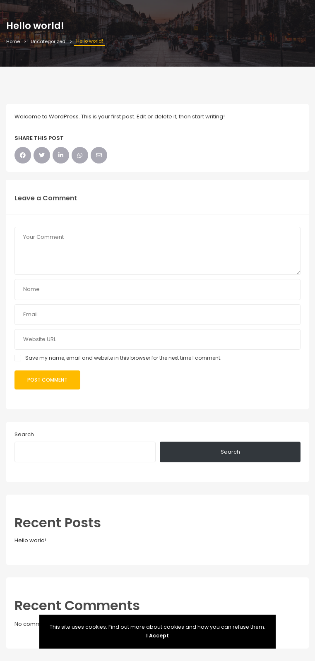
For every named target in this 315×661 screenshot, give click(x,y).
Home (13, 41)
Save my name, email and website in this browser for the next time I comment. (123, 357)
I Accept (157, 635)
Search (24, 434)
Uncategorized (48, 41)
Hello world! (30, 540)
